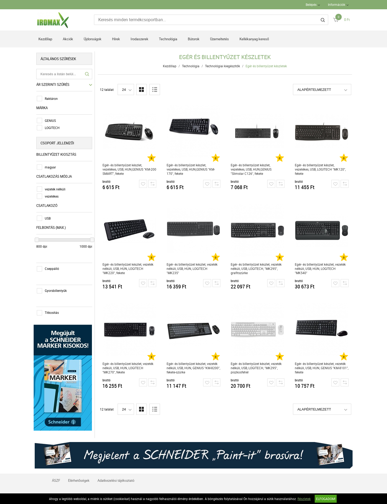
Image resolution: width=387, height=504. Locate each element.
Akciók (68, 39)
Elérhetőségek (79, 479)
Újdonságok (92, 39)
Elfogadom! (325, 499)
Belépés (311, 4)
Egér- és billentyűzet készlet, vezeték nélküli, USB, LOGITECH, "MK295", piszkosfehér (256, 368)
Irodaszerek (139, 39)
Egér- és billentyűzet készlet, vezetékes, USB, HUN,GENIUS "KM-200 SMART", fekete (129, 169)
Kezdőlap (45, 39)
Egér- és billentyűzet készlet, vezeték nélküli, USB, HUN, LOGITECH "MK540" (320, 268)
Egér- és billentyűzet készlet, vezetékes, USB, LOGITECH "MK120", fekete (320, 169)
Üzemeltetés (219, 39)
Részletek (304, 499)
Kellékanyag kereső (254, 39)
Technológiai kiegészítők (222, 66)
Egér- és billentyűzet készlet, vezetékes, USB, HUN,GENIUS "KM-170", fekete (191, 169)
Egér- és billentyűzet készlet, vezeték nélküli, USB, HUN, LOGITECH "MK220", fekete (128, 268)
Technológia (168, 39)
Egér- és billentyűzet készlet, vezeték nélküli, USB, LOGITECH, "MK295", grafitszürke (256, 268)
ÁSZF (56, 479)
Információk (336, 4)
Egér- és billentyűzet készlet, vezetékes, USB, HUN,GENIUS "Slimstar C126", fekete (251, 169)
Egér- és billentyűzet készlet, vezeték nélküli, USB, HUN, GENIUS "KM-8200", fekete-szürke (193, 368)
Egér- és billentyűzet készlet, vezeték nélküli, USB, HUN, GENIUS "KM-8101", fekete (321, 368)
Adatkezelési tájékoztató (115, 479)
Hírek (116, 39)
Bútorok (193, 39)
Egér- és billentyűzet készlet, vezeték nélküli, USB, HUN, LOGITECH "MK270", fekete (128, 368)
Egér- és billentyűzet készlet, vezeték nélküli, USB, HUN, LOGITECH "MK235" (192, 268)
